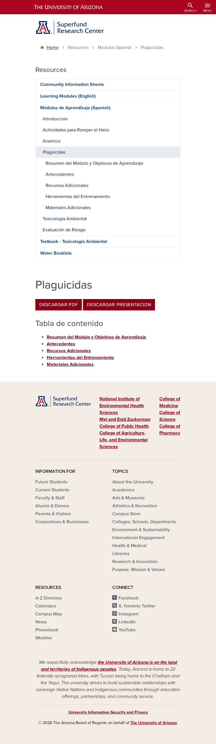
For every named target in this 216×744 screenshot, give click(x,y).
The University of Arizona (153, 722)
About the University (132, 482)
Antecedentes (61, 344)
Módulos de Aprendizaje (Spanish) (75, 108)
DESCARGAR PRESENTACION (119, 305)
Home (53, 47)
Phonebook (46, 630)
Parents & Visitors (53, 514)
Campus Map (48, 614)
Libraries (120, 554)
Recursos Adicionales (69, 351)
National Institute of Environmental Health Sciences (121, 405)
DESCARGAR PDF (58, 305)
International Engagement (138, 538)
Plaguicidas (54, 152)
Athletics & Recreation (134, 506)
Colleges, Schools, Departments (144, 522)
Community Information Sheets (72, 84)
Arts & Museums (128, 498)
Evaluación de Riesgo (64, 230)
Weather (43, 638)
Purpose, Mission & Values (138, 569)
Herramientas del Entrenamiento (80, 357)
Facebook (128, 598)
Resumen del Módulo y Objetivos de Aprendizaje (96, 337)
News (40, 622)
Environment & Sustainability (141, 530)
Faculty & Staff (49, 498)
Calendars (45, 606)
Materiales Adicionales (70, 364)
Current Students (52, 490)
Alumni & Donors (52, 506)
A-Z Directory (48, 598)
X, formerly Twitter (137, 606)
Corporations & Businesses (62, 522)
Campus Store (126, 514)
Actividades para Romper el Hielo (76, 130)
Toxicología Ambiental (65, 219)
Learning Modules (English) (68, 96)
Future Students (51, 482)
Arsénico (51, 141)
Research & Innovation (135, 561)
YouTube (127, 630)
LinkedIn (127, 622)
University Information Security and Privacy (108, 712)
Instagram (128, 614)
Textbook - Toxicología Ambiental (73, 241)
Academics (123, 490)
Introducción (55, 119)
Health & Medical (129, 546)
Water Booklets (56, 253)
